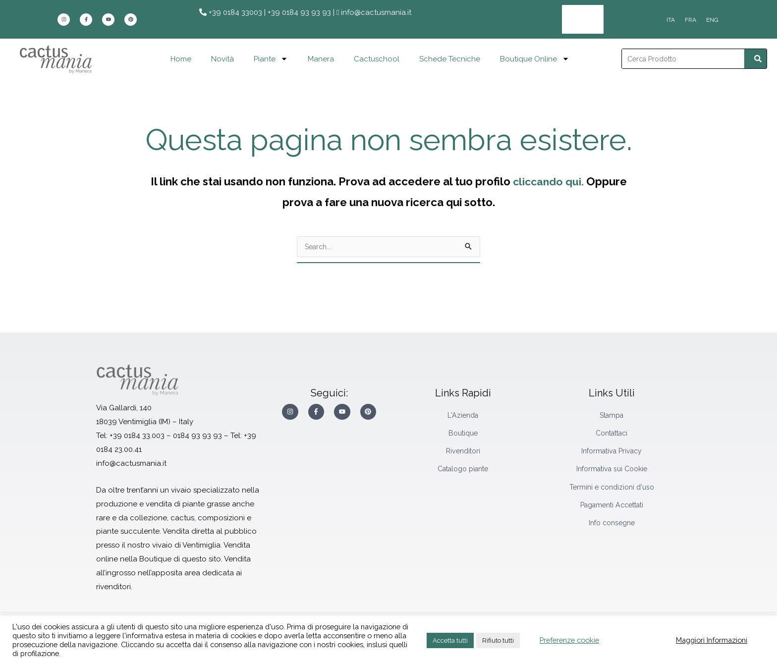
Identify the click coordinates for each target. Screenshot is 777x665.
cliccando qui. (548, 179)
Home (180, 57)
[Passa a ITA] (671, 19)
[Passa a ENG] (712, 19)
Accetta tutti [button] (450, 640)
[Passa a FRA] (690, 19)
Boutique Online (534, 56)
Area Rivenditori (591, 18)
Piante (271, 56)
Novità (222, 57)
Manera (321, 57)
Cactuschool (376, 57)
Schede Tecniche (449, 57)
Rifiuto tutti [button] (498, 640)
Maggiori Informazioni (711, 640)
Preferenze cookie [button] (569, 640)
